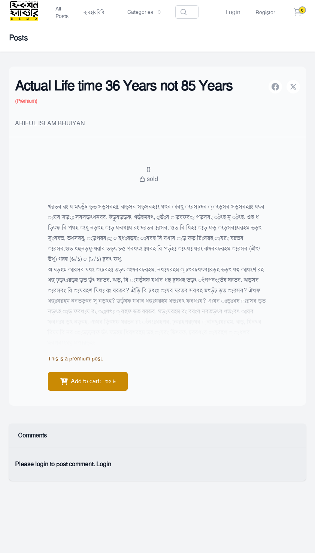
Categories (144, 12)
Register (265, 12)
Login (232, 12)
